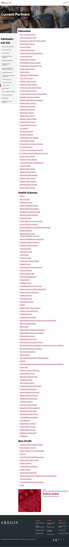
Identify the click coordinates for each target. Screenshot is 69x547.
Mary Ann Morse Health (28, 323)
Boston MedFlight (26, 230)
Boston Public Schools (27, 44)
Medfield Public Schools (28, 103)
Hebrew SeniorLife (26, 295)
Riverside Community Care (28, 377)
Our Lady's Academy (26, 134)
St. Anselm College (26, 147)
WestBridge (24, 436)
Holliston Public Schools (28, 81)
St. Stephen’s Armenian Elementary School (34, 153)
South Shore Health (26, 402)
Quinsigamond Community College (31, 144)
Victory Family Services (27, 427)
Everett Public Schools (27, 69)
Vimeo (53, 540)
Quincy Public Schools (27, 141)
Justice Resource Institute (28, 466)
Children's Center (62, 523)
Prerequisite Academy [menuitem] (7, 95)
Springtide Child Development (30, 408)
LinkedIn (58, 539)
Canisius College (25, 47)
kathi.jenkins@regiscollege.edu (52, 496)
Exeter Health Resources (28, 277)
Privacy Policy (33, 539)
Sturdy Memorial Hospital (28, 411)
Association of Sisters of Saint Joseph (33, 41)
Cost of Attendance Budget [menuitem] (8, 91)
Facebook (61, 539)
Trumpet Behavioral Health (29, 417)
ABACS (22, 196)
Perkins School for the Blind (29, 138)
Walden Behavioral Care (28, 430)
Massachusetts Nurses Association (31, 333)
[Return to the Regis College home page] (6, 3)
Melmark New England (27, 336)
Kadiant (22, 305)
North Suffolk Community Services (31, 342)
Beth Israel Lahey (25, 218)
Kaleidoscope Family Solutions (30, 308)
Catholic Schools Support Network (31, 53)
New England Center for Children (31, 348)
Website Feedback (39, 533)
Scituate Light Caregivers (28, 389)
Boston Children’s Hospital (29, 224)
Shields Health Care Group (28, 395)
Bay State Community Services (30, 212)
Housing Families (25, 463)
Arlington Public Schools (28, 38)
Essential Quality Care (27, 273)
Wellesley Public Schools (28, 181)
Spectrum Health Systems (28, 405)
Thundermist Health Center (29, 414)
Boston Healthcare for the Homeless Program (35, 227)
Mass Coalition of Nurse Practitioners (32, 330)
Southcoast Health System (28, 398)
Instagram (56, 539)
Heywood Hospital (26, 298)
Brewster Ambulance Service (29, 242)
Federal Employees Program (29, 460)
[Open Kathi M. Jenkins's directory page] (29, 500)
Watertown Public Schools (29, 175)
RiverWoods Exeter (26, 380)
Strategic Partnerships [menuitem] (7, 72)
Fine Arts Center (61, 530)
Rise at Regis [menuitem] (5, 98)
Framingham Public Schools (29, 75)
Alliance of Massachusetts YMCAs (31, 444)
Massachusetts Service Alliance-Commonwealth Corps (38, 476)
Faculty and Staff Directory (50, 524)
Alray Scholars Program (28, 34)
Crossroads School (26, 56)
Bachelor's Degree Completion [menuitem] (6, 64)
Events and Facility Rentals (62, 527)
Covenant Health (25, 258)
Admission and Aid (7, 41)
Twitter (64, 539)
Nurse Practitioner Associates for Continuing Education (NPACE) (41, 345)
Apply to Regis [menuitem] (5, 88)
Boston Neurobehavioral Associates (32, 239)
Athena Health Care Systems (29, 209)
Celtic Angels (24, 255)
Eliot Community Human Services (31, 267)
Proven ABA (24, 367)
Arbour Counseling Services (29, 205)
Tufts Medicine (25, 420)
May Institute (24, 327)
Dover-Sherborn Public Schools (30, 63)
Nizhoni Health (25, 355)
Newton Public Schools (27, 122)
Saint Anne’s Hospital (27, 383)
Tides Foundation (26, 479)
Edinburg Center (25, 264)
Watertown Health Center (28, 433)
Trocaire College (25, 166)
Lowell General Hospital (28, 317)
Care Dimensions (25, 248)
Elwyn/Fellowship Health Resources (32, 457)
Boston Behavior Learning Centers (31, 221)
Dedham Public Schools (28, 59)
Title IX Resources (51, 534)
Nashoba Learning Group (28, 339)
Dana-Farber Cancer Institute (29, 261)
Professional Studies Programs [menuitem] (7, 57)
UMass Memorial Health (28, 423)
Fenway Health (25, 280)
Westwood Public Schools (28, 184)
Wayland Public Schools (28, 178)
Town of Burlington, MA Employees (31, 163)
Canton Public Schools (27, 50)
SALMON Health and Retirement (30, 386)
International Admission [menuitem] (7, 60)
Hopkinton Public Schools (28, 84)
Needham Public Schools (28, 119)
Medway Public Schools (28, 106)
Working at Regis (50, 527)
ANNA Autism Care (26, 202)
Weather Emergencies (40, 530)
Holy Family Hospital (26, 302)
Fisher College (24, 72)
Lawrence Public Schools (28, 91)
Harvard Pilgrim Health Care (29, 292)
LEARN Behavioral (26, 314)
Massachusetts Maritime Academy (31, 100)
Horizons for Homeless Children (30, 88)
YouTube (56, 540)
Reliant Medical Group (27, 373)
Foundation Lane (25, 283)
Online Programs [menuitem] (6, 53)
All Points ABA (25, 199)
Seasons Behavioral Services (29, 392)
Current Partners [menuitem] (6, 85)
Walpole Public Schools (27, 169)
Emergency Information (49, 531)
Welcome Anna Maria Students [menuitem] (7, 102)
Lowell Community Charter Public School (33, 94)
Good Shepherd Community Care (31, 286)
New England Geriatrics (28, 352)
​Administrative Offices (63, 533)
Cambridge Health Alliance (29, 245)
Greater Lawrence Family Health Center (33, 289)
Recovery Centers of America (29, 370)
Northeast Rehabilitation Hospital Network (34, 358)
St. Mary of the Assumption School (31, 150)
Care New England (26, 252)
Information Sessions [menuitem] (7, 82)
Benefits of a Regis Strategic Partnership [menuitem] (9, 76)
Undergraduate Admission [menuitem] (8, 46)
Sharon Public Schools (27, 156)
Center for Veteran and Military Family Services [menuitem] (7, 69)
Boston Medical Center (27, 234)
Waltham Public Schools (28, 172)
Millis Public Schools (27, 113)
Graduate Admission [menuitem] (6, 50)
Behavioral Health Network (29, 215)
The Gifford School (26, 78)
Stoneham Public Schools (28, 159)
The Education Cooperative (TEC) (31, 66)
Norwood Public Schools (28, 125)
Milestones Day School (27, 109)
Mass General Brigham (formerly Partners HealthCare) (38, 320)
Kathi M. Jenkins (51, 494)
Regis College (9, 522)
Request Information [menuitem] (7, 79)
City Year (23, 454)
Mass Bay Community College (30, 97)
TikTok (53, 539)
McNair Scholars (25, 469)
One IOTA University (26, 131)
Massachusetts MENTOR (28, 473)
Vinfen (22, 485)
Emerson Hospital (26, 270)
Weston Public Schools (27, 188)
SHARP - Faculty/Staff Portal (40, 527)
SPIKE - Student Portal (40, 523)
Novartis (23, 361)
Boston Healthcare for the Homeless (32, 451)
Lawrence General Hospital (29, 311)
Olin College (24, 128)
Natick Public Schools (27, 116)
